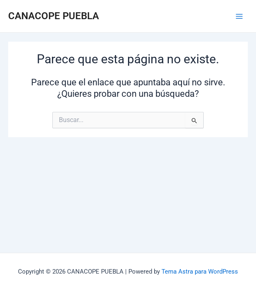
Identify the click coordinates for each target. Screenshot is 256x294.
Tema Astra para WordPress (200, 271)
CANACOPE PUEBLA (53, 16)
